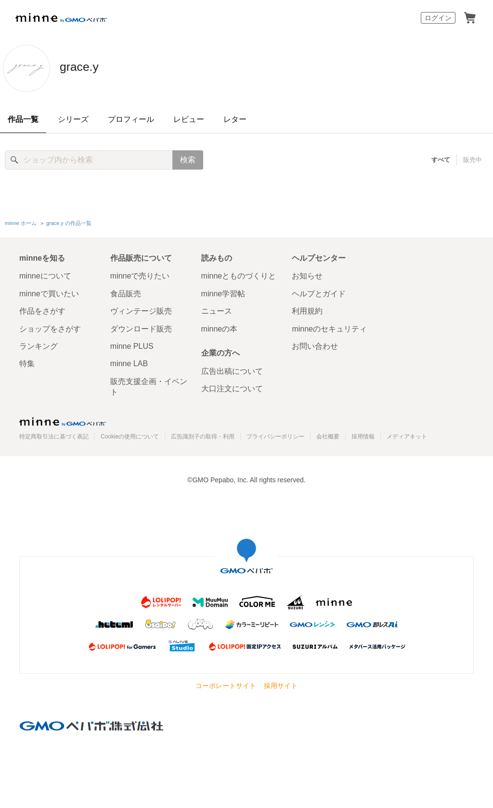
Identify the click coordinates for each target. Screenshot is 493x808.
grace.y (91, 67)
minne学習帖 (223, 292)
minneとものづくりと (238, 274)
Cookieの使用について (130, 434)
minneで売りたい (140, 274)
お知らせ (307, 274)
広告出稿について (232, 369)
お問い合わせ (315, 345)
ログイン (438, 18)
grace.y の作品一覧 (68, 222)
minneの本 (219, 327)
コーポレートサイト (225, 684)
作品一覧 (23, 119)
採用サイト (281, 684)
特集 (27, 362)
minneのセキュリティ (329, 327)
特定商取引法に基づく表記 (54, 434)
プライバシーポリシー (275, 434)
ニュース (216, 309)
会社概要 (327, 434)
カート (470, 18)
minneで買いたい (49, 292)
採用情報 (363, 434)
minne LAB (129, 362)
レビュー (188, 119)
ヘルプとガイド (319, 292)
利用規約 (307, 309)
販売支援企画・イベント (148, 384)
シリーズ (73, 119)
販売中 (472, 159)
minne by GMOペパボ (61, 17)
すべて (441, 159)
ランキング (38, 345)
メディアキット (407, 434)
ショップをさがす (50, 327)
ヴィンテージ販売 (141, 309)
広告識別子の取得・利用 (202, 434)
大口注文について (232, 387)
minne (62, 419)
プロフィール (131, 119)
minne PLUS (132, 345)
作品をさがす (42, 309)
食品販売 (125, 292)
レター (234, 119)
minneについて (45, 274)
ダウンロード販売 (141, 327)
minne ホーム (21, 222)
